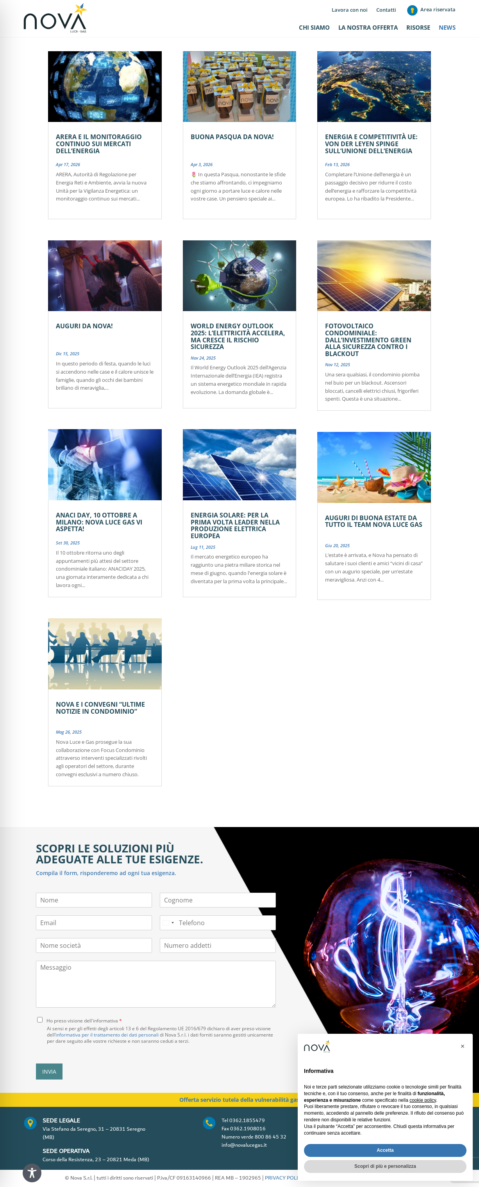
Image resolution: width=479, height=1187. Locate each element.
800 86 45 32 (270, 1137)
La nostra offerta (368, 28)
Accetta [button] (385, 1150)
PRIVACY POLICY (284, 1178)
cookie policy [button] (422, 1100)
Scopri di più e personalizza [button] (385, 1166)
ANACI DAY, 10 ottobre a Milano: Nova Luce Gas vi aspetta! (99, 522)
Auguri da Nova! (84, 326)
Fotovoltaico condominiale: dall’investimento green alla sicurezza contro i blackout (368, 340)
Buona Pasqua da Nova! (232, 136)
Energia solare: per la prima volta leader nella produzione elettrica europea (235, 525)
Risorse (418, 28)
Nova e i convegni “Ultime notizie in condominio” (100, 708)
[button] (462, 1046)
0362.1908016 (248, 1128)
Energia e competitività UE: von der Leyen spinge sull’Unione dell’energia (371, 143)
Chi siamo (314, 28)
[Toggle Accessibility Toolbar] (32, 1173)
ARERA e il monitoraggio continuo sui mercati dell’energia (99, 143)
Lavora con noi (350, 10)
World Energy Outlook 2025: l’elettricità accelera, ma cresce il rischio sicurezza (238, 336)
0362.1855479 (247, 1120)
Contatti (386, 10)
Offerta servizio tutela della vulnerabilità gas (239, 1099)
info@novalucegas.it (244, 1145)
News (447, 28)
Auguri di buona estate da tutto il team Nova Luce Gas (373, 521)
